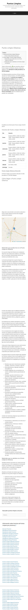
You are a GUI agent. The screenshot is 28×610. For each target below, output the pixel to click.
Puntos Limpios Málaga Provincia (10, 582)
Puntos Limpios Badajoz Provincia (10, 547)
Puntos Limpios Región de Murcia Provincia (13, 596)
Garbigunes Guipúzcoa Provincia (10, 538)
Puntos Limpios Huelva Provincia (10, 568)
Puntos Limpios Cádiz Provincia (10, 551)
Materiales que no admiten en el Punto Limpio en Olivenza (15, 62)
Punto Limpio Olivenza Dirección (12, 55)
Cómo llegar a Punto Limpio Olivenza (12, 57)
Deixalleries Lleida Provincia (9, 532)
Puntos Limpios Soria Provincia (10, 605)
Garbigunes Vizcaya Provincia (9, 540)
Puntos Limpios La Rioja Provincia (10, 574)
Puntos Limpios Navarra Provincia (10, 590)
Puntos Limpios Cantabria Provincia (11, 552)
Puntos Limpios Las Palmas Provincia (11, 576)
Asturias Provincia (6, 529)
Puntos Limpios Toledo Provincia (10, 609)
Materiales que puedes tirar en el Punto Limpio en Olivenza (13, 59)
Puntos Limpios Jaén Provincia (9, 573)
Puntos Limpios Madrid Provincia (10, 580)
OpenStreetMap (19, 241)
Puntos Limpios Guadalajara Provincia (11, 566)
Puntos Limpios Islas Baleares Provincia (12, 571)
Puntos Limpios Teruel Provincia (10, 607)
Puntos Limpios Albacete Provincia (10, 541)
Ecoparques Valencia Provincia (9, 535)
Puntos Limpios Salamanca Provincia (11, 598)
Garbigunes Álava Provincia (9, 536)
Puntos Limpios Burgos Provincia (10, 549)
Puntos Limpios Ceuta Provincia (10, 561)
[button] (14, 228)
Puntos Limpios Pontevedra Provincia (11, 594)
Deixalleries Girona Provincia (9, 530)
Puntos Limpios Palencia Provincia (10, 593)
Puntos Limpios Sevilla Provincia (10, 604)
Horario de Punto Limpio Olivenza (12, 54)
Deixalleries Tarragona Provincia (10, 533)
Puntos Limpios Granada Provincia (10, 565)
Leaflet (13, 241)
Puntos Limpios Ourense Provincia (10, 591)
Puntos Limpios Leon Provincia (9, 577)
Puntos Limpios (14, 3)
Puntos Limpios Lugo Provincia (9, 579)
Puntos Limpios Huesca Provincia (10, 569)
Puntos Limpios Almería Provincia (10, 544)
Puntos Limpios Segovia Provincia (10, 602)
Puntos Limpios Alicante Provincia (10, 543)
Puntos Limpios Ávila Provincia (9, 546)
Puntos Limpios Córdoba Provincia (10, 563)
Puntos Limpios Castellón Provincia (11, 554)
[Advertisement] (14, 30)
